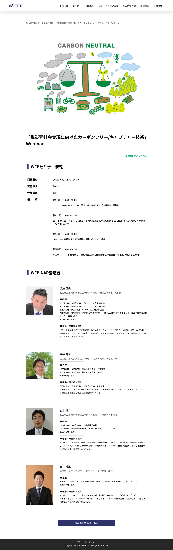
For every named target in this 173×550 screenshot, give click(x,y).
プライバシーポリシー (86, 542)
